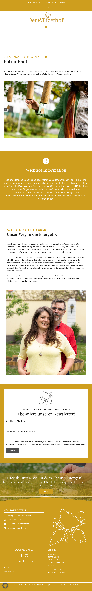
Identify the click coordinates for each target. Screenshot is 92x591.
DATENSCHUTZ (54, 560)
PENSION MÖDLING (56, 572)
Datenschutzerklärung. (75, 444)
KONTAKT (52, 554)
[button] (5, 109)
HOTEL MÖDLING (55, 570)
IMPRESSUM (53, 557)
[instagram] (48, 7)
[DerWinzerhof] (46, 13)
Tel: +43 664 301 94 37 (34, 2)
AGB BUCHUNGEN (56, 562)
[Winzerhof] (46, 109)
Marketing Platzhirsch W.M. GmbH (68, 585)
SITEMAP (52, 565)
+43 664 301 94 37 (16, 520)
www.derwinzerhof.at (17, 528)
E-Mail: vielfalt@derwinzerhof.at (54, 2)
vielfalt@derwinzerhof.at (18, 524)
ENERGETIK (9, 571)
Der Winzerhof (30, 585)
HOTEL (7, 567)
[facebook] (44, 7)
